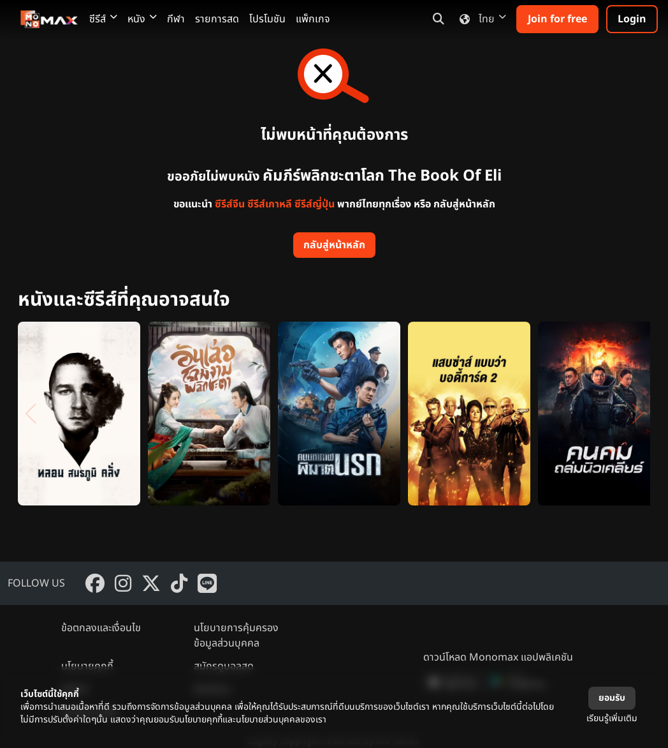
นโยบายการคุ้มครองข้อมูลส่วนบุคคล (236, 635)
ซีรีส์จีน (230, 204)
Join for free (557, 19)
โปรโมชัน (267, 19)
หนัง (142, 19)
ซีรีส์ (103, 19)
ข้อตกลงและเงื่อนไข (101, 628)
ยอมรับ (612, 698)
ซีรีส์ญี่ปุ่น (314, 204)
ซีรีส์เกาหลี (269, 204)
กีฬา (176, 19)
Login (632, 19)
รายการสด (217, 19)
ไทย (480, 19)
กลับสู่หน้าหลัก (334, 245)
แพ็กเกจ (313, 19)
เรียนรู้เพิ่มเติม (611, 718)
